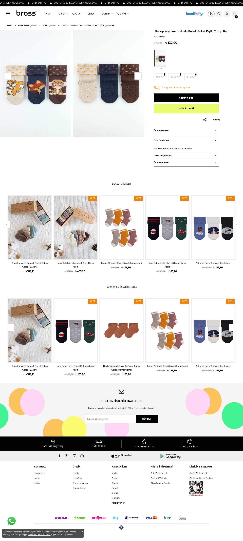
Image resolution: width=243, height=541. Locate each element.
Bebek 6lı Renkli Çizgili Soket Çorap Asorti (121, 263)
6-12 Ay (191, 77)
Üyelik (76, 473)
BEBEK (91, 14)
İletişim (37, 483)
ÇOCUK (76, 14)
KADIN (48, 14)
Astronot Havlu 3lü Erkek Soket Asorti (213, 263)
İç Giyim (116, 498)
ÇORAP (106, 14)
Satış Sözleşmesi (159, 473)
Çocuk (115, 483)
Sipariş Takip (79, 488)
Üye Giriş (77, 478)
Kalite (37, 478)
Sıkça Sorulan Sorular (161, 483)
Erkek (114, 478)
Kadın (114, 473)
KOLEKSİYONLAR (194, 13)
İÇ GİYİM (121, 14)
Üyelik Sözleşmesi (198, 473)
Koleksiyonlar (118, 503)
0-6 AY (160, 77)
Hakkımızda (39, 473)
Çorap (115, 493)
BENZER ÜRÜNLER (121, 184)
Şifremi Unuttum (80, 483)
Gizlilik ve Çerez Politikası (39, 534)
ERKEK (61, 14)
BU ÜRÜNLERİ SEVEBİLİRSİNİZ (122, 287)
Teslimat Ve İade (159, 478)
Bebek (115, 488)
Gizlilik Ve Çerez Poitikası (201, 478)
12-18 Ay (175, 77)
